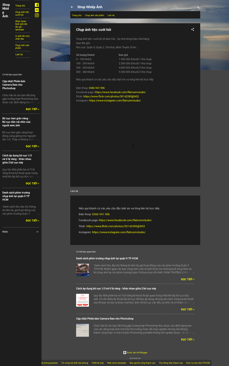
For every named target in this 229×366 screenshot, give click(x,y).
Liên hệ (111, 15)
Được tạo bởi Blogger (135, 352)
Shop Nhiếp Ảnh (89, 7)
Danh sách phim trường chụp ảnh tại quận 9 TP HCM (107, 258)
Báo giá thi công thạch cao (142, 363)
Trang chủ (76, 15)
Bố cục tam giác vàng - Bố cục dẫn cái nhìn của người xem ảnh (16, 122)
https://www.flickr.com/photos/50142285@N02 (111, 96)
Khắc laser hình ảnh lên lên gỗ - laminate (21, 25)
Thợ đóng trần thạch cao (171, 363)
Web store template (116, 363)
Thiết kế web (98, 363)
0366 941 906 (97, 87)
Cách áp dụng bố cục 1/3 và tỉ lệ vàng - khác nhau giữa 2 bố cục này (116, 288)
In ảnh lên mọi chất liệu (22, 37)
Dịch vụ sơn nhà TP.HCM (198, 363)
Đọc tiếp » (187, 279)
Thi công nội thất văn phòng (74, 363)
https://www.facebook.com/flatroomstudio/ (120, 92)
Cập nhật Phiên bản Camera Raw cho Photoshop (104, 318)
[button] (192, 30)
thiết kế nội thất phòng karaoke (43, 363)
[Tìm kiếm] (198, 8)
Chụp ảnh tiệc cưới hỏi (22, 13)
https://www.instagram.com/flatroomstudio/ (115, 100)
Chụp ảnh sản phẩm (94, 15)
